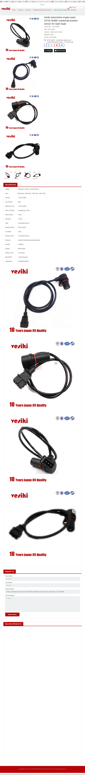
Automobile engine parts (63, 40)
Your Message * (10, 596)
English (73, 7)
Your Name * (9, 576)
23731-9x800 (51, 40)
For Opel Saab (68, 42)
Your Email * (9, 582)
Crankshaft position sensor (55, 42)
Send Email (60, 50)
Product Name (9, 589)
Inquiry (48, 50)
